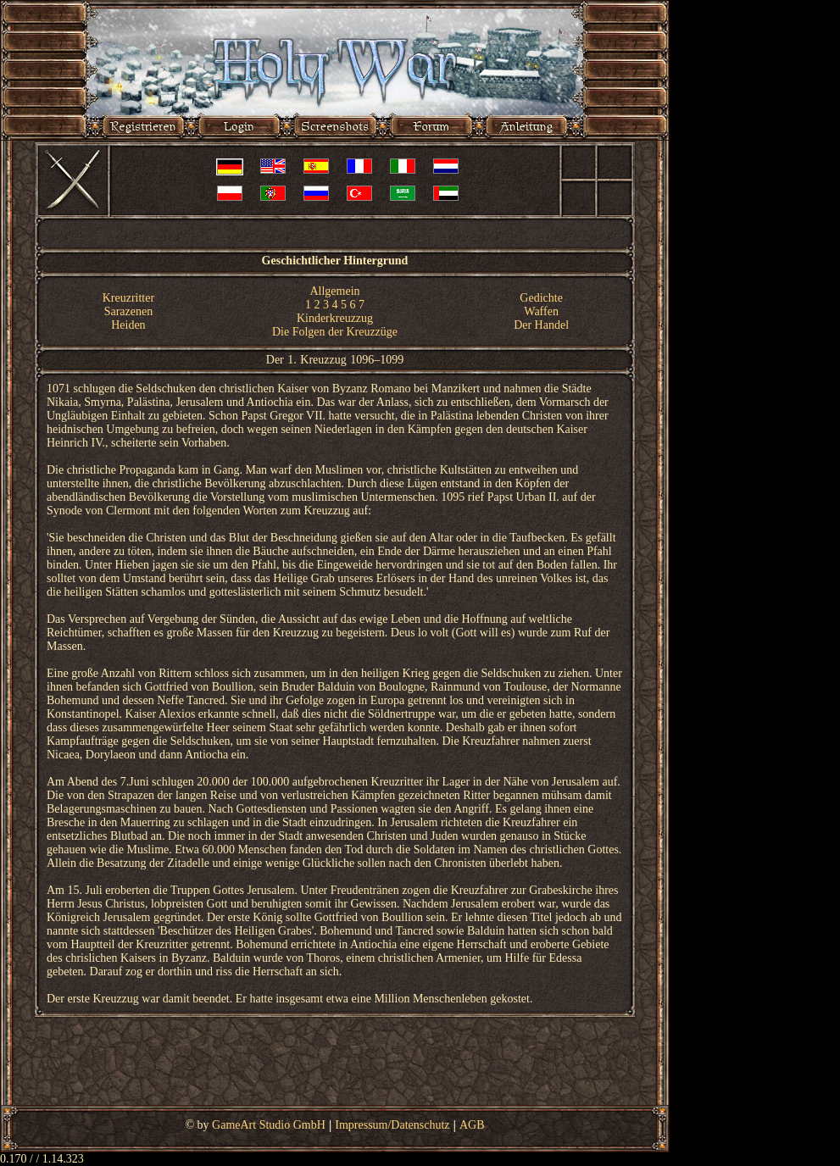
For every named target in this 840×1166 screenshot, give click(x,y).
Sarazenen (128, 311)
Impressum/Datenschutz (392, 1125)
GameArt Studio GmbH (268, 1125)
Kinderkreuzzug (335, 318)
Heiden (128, 325)
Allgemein (334, 291)
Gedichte (541, 298)
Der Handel (541, 325)
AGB (472, 1125)
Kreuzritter (128, 298)
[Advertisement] (334, 1071)
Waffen (541, 311)
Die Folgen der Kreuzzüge (335, 331)
